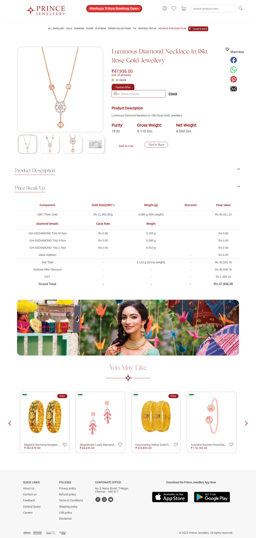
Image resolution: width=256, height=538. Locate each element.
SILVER (89, 28)
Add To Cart (126, 146)
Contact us (30, 494)
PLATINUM (100, 28)
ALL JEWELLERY (56, 28)
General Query (32, 506)
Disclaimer (65, 518)
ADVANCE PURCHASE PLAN (172, 28)
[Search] (213, 8)
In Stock (121, 80)
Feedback (29, 500)
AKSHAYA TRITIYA (147, 28)
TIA (134, 28)
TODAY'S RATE (200, 29)
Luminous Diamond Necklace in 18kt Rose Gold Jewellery (160, 56)
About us (28, 488)
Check (173, 93)
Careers (28, 512)
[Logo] (46, 9)
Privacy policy (67, 488)
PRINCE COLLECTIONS (119, 28)
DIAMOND (79, 28)
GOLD (69, 28)
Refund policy (67, 494)
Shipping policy (68, 506)
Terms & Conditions (71, 500)
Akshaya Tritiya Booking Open (114, 8)
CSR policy (65, 512)
